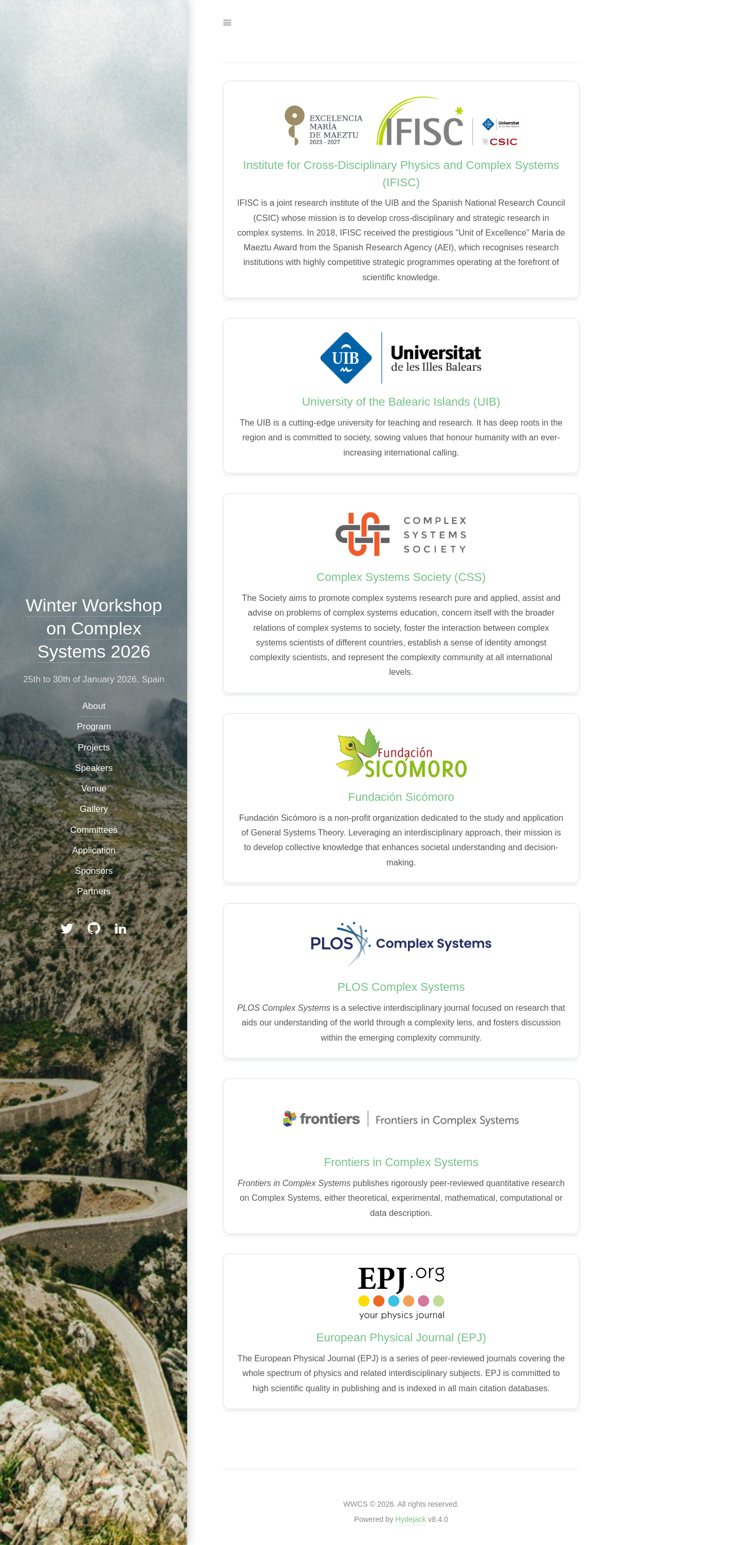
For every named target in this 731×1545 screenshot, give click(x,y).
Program (94, 727)
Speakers (94, 768)
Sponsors (94, 871)
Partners (93, 891)
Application (93, 850)
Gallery (94, 809)
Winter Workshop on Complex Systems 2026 (93, 628)
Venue (93, 788)
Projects (94, 747)
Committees (93, 829)
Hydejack (410, 1519)
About (93, 706)
